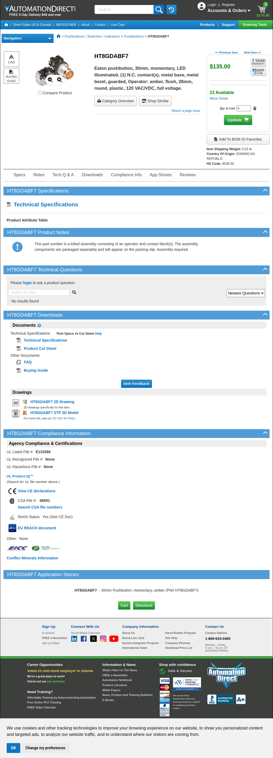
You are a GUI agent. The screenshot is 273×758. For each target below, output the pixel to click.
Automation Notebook (117, 657)
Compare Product (55, 93)
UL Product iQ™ (20, 476)
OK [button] (13, 748)
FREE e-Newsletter (115, 652)
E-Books (108, 677)
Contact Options (216, 610)
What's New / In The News (119, 647)
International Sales (134, 625)
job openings (56, 659)
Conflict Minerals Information (32, 558)
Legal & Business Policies (167, 713)
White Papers (111, 667)
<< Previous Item (226, 52)
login (27, 283)
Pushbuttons (134, 36)
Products (208, 25)
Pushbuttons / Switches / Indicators (92, 36)
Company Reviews (177, 620)
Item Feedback (136, 384)
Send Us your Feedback (79, 713)
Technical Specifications (42, 204)
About (85, 25)
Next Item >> (252, 52)
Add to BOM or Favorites (238, 139)
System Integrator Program (140, 620)
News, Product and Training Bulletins (127, 672)
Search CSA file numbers (40, 507)
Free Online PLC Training (44, 680)
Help (98, 333)
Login (212, 5)
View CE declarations (36, 491)
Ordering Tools (255, 25)
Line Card (118, 25)
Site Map (53, 713)
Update (234, 120)
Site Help (171, 615)
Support (229, 25)
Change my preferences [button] (45, 748)
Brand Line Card (133, 615)
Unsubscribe (108, 713)
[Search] (124, 9)
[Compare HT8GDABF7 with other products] (40, 92)
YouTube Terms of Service (205, 713)
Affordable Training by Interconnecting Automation (61, 675)
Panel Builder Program (180, 610)
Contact (100, 25)
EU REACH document (37, 528)
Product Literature (114, 662)
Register (228, 5)
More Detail (219, 98)
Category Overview (115, 101)
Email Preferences (132, 713)
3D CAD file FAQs (63, 418)
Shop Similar (155, 101)
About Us (128, 610)
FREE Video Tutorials (41, 685)
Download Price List (178, 625)
